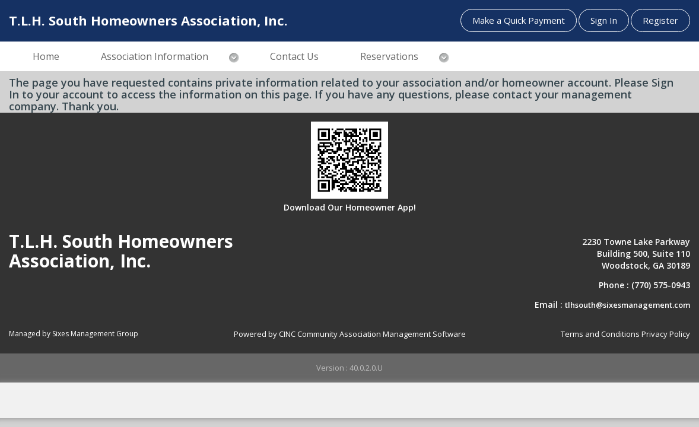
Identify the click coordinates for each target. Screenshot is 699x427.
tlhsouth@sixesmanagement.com (627, 304)
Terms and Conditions (600, 334)
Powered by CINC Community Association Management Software (350, 334)
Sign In (603, 20)
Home (46, 56)
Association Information (154, 56)
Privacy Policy (665, 334)
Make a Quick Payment (518, 20)
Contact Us (294, 56)
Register (660, 20)
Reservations (389, 56)
